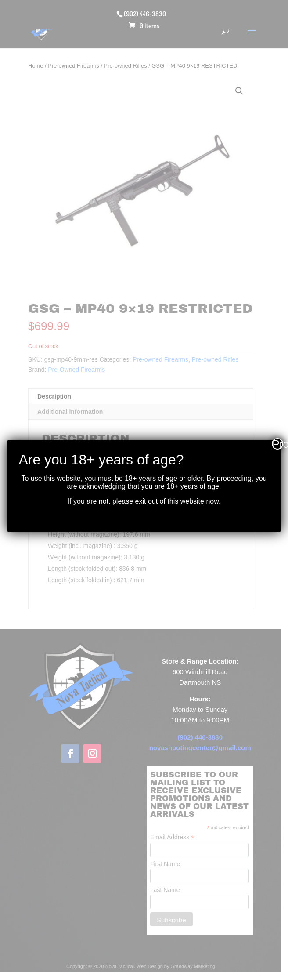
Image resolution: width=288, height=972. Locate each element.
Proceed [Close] (278, 444)
